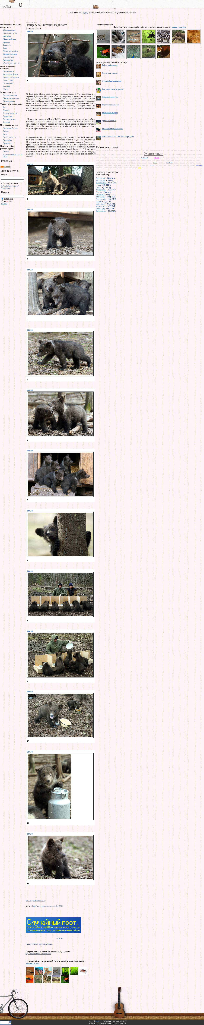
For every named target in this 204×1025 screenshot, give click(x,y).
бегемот (134, 150)
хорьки (115, 167)
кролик (168, 157)
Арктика (116, 150)
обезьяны (189, 160)
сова (156, 165)
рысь (101, 165)
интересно (199, 154)
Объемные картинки (11, 98)
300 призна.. (100, 197)
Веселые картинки (10, 95)
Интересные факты (10, 74)
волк (175, 150)
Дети (5, 48)
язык (143, 167)
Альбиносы (110, 150)
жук (169, 154)
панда (109, 162)
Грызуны (198, 150)
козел (111, 157)
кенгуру (102, 157)
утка (177, 165)
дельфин (98, 154)
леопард (191, 157)
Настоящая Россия (10, 128)
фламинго (192, 165)
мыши (172, 160)
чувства (126, 167)
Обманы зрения (9, 101)
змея (188, 154)
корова (127, 157)
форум (85, 13)
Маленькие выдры (110, 113)
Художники (7, 116)
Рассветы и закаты (110, 73)
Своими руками (9, 119)
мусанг (168, 160)
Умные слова (8, 80)
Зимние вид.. (101, 211)
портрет (144, 162)
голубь (187, 150)
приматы (150, 162)
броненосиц (159, 150)
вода (172, 150)
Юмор (5, 89)
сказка (129, 165)
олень (97, 162)
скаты (133, 165)
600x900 (30, 752)
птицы (169, 162)
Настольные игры (10, 33)
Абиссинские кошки (110, 105)
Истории (6, 86)
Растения (176, 162)
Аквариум (98, 150)
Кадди (98, 185)
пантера (114, 162)
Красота (151, 157)
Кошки (144, 157)
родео (187, 162)
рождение (192, 162)
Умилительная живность (112, 129)
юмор (139, 167)
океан (197, 160)
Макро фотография (10, 51)
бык (164, 150)
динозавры (118, 154)
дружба (124, 154)
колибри (116, 157)
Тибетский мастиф (109, 65)
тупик (173, 165)
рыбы (97, 165)
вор (179, 150)
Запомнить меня (11, 183)
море (153, 160)
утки (181, 165)
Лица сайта (7, 140)
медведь (133, 160)
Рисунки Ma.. (101, 199)
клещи (107, 157)
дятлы (133, 154)
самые (105, 165)
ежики (141, 154)
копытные (122, 157)
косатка (133, 157)
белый (143, 150)
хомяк (110, 167)
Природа (6, 42)
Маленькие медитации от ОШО (13, 155)
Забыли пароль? (12, 186)
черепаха (120, 167)
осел (101, 162)
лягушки (119, 160)
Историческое (8, 57)
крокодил (162, 157)
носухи (184, 160)
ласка (181, 157)
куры (177, 157)
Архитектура (8, 60)
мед (129, 160)
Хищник (105, 167)
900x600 (30, 32)
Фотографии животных (111, 81)
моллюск (143, 160)
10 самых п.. (100, 194)
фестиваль (186, 165)
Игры (5, 134)
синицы (125, 165)
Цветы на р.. (100, 204)
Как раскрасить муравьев (112, 89)
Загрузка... (60, 938)
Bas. (97, 1021)
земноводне (179, 154)
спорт (160, 165)
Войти (3, 186)
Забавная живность (110, 97)
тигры (169, 165)
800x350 (30, 164)
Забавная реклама (10, 54)
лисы (97, 160)
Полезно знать (8, 71)
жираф (165, 154)
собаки (152, 165)
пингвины (123, 162)
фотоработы (99, 167)
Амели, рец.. (101, 209)
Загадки (6, 131)
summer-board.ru (179, 27)
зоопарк (193, 154)
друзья (129, 154)
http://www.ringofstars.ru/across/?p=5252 (47, 906)
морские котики (160, 160)
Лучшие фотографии (110, 160)
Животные (153, 153)
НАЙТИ (4, 204)
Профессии (162, 162)
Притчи (6, 151)
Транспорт (7, 45)
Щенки (98, 187)
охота (105, 162)
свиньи (110, 165)
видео (168, 150)
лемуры (186, 157)
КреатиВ (156, 157)
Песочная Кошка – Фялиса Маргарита (118, 137)
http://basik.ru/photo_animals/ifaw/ (38, 954)
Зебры (173, 154)
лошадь (102, 160)
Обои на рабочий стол (11, 63)
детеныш (104, 154)
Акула (104, 150)
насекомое (177, 160)
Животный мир (9, 39)
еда (137, 154)
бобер (147, 150)
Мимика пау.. (101, 206)
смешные (142, 165)
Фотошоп (6, 122)
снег (147, 165)
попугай (139, 162)
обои (194, 160)
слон (138, 165)
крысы (173, 157)
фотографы (199, 165)
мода (138, 160)
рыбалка (198, 162)
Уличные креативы (10, 113)
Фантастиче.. (101, 190)
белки (139, 150)
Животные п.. (101, 183)
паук (118, 162)
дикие (112, 154)
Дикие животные (109, 121)
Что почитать (8, 83)
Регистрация (6, 188)
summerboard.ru (32, 963)
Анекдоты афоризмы (11, 77)
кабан (97, 157)
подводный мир (131, 162)
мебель (125, 160)
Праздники (7, 143)
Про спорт (7, 36)
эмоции (135, 167)
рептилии (182, 162)
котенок (138, 157)
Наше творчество (9, 137)
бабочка (122, 150)
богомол (152, 150)
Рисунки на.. (101, 178)
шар (130, 167)
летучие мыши (198, 157)
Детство (99, 192)
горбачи (192, 150)
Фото (5, 107)
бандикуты (128, 150)
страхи (164, 165)
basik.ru (28, 901)
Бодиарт (6, 110)
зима (185, 154)
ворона (183, 150)
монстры (149, 160)
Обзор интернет (9, 30)
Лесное (98, 202)
